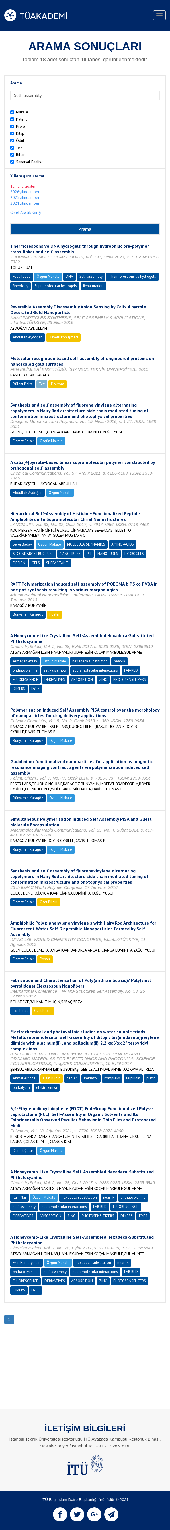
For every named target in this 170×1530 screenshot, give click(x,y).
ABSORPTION (82, 679)
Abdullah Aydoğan (27, 337)
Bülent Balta (23, 384)
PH (89, 553)
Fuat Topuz (21, 276)
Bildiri (21, 154)
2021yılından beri (25, 203)
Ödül (20, 140)
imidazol (91, 1078)
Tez (19, 147)
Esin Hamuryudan (26, 1262)
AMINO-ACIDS (122, 544)
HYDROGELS (134, 553)
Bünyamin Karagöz (28, 614)
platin (150, 1078)
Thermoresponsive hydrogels (132, 276)
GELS (36, 563)
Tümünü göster (23, 186)
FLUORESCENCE (25, 679)
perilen (72, 1078)
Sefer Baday (22, 544)
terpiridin (133, 1078)
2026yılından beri (25, 191)
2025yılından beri (25, 197)
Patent (21, 119)
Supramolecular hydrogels (55, 285)
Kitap (20, 133)
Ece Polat (20, 1010)
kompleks (112, 1078)
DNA (69, 276)
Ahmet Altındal (25, 1078)
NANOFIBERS (70, 553)
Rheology (20, 285)
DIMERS (19, 688)
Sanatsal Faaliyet (30, 161)
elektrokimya (46, 1087)
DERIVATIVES (54, 679)
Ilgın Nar (19, 1197)
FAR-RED (131, 670)
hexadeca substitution (90, 661)
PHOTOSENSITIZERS (129, 679)
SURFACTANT (57, 563)
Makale (22, 112)
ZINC (103, 679)
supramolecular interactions (95, 670)
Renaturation (93, 285)
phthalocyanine (25, 670)
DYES (35, 688)
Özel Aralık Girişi (25, 212)
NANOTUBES (107, 553)
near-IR (119, 661)
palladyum (21, 1087)
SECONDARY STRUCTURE (33, 553)
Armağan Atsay (25, 661)
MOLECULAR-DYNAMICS (86, 544)
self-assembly (55, 670)
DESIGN (19, 563)
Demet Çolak (23, 441)
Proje (20, 126)
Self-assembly (91, 276)
